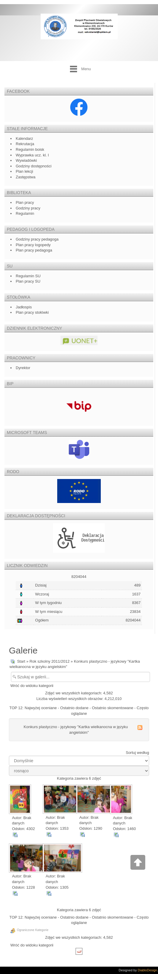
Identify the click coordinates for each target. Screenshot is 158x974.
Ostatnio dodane (74, 708)
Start (21, 661)
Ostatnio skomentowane (112, 708)
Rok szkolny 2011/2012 (50, 661)
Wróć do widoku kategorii (31, 685)
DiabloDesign (147, 970)
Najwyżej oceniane (41, 708)
